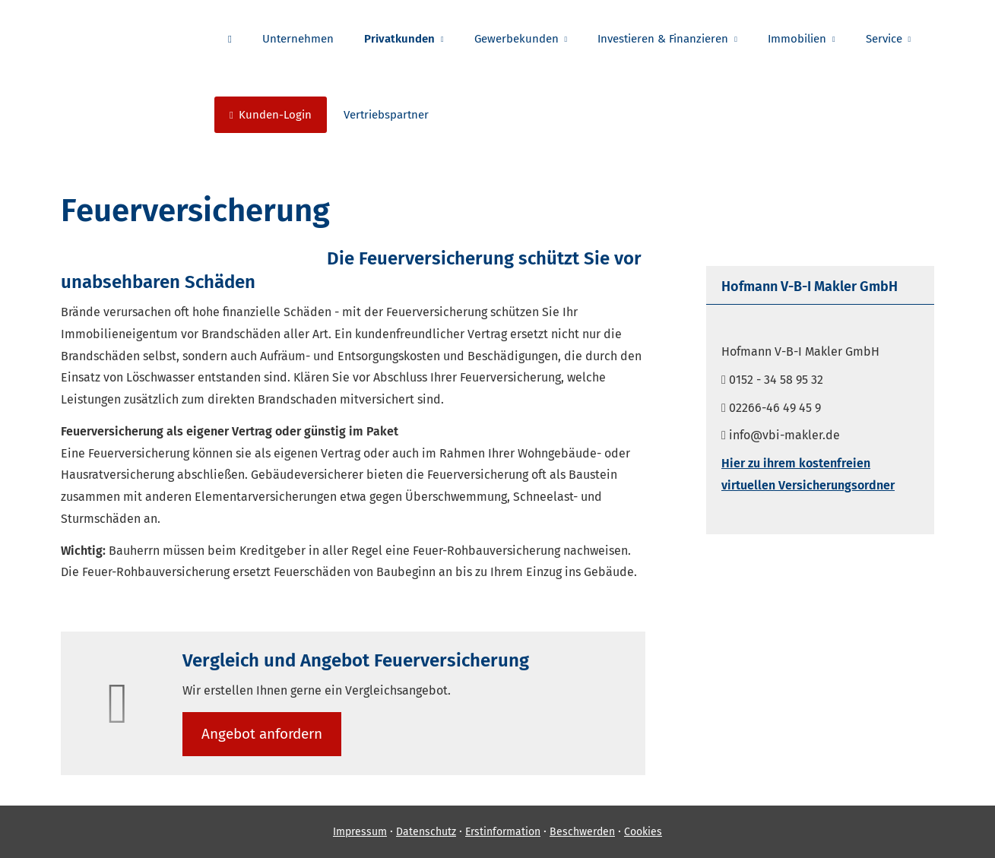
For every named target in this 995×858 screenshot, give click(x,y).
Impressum (360, 831)
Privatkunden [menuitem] (399, 39)
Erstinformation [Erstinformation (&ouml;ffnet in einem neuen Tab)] (502, 831)
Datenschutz (426, 831)
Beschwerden (582, 831)
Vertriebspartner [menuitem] (386, 115)
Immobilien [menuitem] (797, 39)
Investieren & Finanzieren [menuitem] (662, 39)
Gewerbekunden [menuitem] (516, 39)
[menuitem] (230, 39)
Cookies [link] (643, 831)
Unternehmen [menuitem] (298, 39)
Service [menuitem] (884, 39)
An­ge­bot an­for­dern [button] (261, 733)
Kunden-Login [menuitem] (271, 115)
